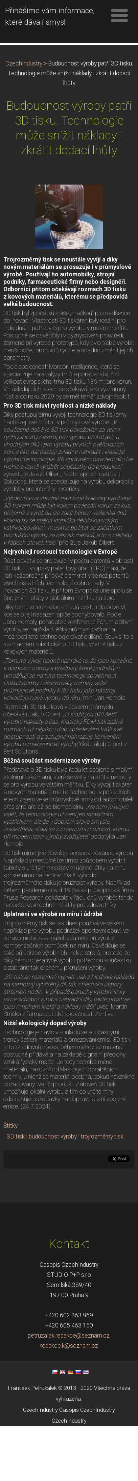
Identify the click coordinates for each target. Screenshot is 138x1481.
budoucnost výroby (53, 1190)
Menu (119, 15)
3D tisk (16, 1190)
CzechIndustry (23, 117)
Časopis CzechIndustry (87, 1464)
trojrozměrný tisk (102, 1190)
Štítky (10, 1180)
